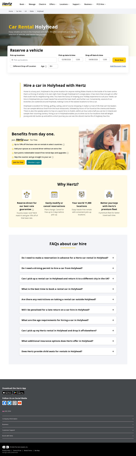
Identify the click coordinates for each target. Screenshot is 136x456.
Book (23, 4)
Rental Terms (28, 450)
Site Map (37, 450)
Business (88, 4)
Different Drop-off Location (24, 66)
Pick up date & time (67, 55)
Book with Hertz (68, 436)
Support (77, 4)
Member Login (34, 162)
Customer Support (68, 430)
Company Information (68, 419)
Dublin (72, 111)
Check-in (42, 4)
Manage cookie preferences (10, 452)
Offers (52, 4)
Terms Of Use (17, 450)
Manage (32, 4)
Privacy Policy (6, 450)
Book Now (119, 60)
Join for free (18, 162)
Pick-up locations (17, 55)
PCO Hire (101, 4)
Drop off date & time (94, 55)
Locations (64, 4)
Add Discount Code (118, 66)
